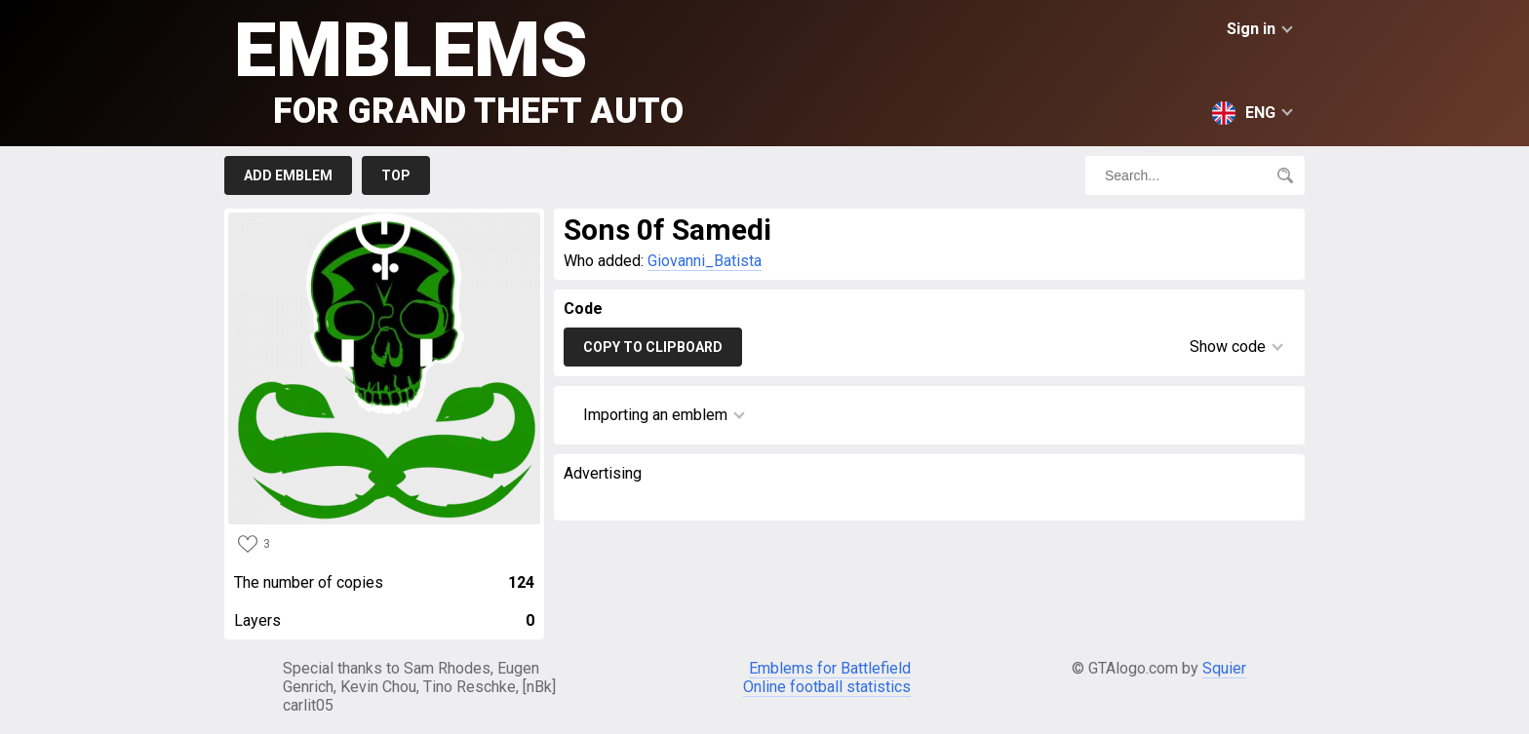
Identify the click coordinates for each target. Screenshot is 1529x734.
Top (396, 175)
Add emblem (288, 175)
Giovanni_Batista (704, 260)
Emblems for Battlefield (830, 668)
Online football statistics (827, 686)
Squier (1224, 668)
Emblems (459, 69)
